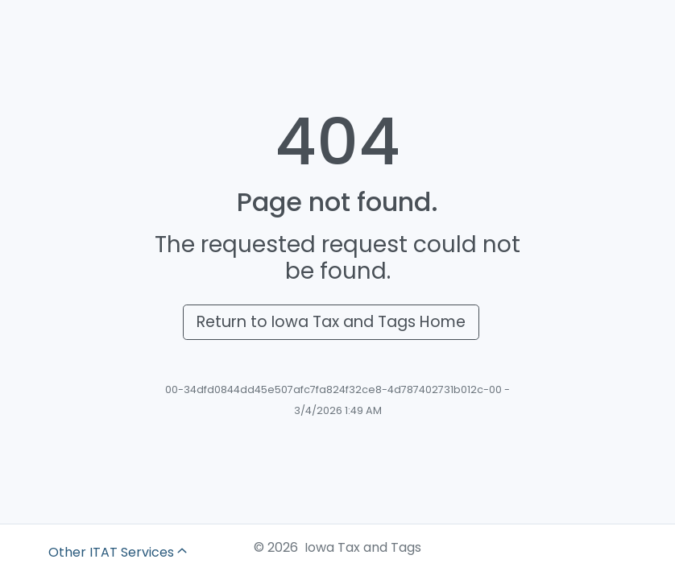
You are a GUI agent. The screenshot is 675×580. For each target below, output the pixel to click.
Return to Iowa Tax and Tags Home (331, 322)
